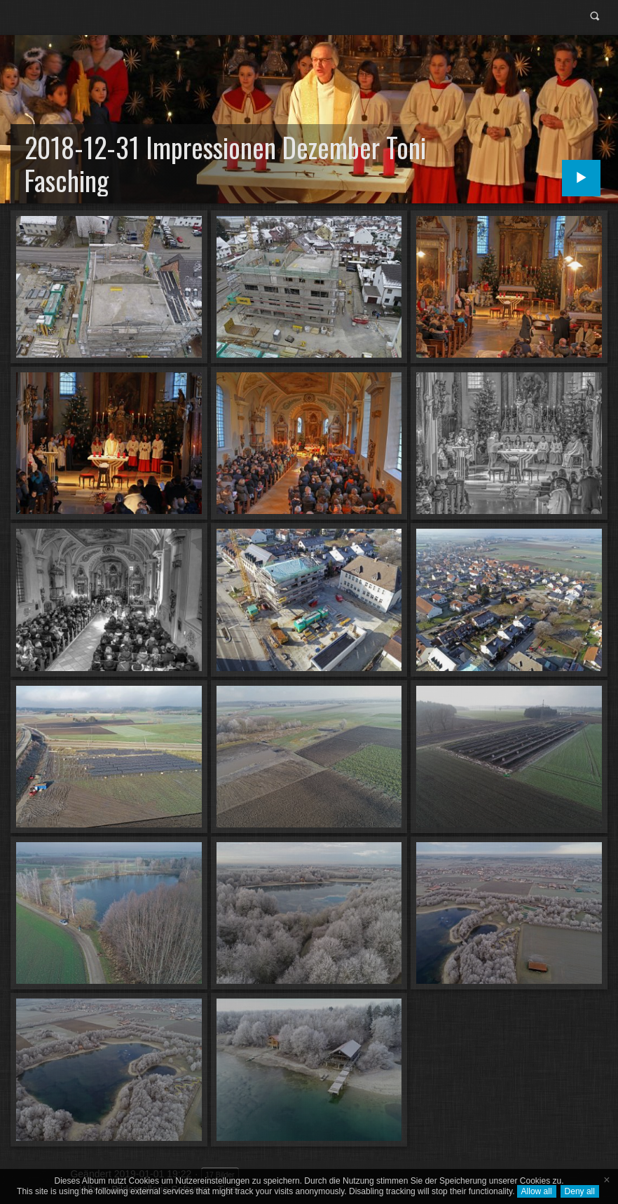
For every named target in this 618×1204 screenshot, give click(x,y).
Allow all (536, 1191)
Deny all (580, 1191)
